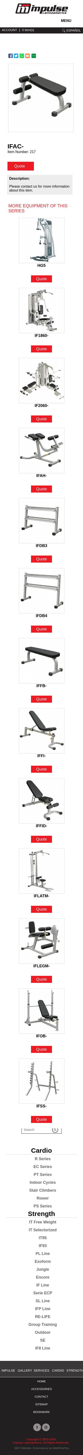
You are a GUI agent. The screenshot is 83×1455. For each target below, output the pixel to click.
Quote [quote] (19, 166)
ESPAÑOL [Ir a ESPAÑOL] (73, 30)
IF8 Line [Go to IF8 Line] (42, 1348)
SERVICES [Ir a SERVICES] (41, 1370)
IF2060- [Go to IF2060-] (41, 405)
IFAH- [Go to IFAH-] (41, 475)
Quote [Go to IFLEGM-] (41, 979)
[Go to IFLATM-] (42, 871)
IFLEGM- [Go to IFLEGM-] (41, 966)
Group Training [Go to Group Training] (43, 1324)
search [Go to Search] (63, 30)
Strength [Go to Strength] (41, 1213)
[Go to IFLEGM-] (42, 941)
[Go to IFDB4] (42, 590)
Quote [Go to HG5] (41, 279)
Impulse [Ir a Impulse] (8, 1370)
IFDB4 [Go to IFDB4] (41, 616)
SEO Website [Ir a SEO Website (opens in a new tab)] (22, 1448)
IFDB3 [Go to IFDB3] (41, 546)
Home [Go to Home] (41, 1381)
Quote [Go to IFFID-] (41, 839)
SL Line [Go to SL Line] (43, 1301)
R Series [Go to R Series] (43, 1159)
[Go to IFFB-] (42, 660)
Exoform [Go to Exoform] (43, 1261)
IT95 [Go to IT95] (43, 1238)
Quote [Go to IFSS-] (41, 1119)
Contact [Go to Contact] (41, 1396)
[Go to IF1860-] (42, 310)
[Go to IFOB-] (42, 1011)
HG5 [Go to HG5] (41, 265)
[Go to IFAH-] (42, 450)
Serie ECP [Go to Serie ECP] (42, 1293)
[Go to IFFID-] (42, 800)
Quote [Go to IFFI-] (41, 769)
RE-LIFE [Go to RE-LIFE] (42, 1316)
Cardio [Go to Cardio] (41, 1150)
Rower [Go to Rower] (43, 1198)
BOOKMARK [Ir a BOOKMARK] (41, 1412)
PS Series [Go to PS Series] (42, 1206)
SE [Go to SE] (42, 1340)
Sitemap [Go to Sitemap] (41, 1404)
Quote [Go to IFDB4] (41, 629)
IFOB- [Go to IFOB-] (41, 1036)
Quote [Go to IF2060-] (41, 419)
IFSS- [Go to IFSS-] (41, 1106)
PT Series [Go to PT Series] (43, 1174)
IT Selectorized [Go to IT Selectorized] (43, 1230)
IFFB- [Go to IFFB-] (42, 686)
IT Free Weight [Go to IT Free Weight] (42, 1222)
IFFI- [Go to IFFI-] (41, 756)
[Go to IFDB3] (42, 520)
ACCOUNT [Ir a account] (9, 30)
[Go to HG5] (42, 240)
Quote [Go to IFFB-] (41, 699)
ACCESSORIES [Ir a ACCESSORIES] (41, 1389)
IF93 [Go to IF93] (43, 1246)
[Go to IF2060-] (42, 380)
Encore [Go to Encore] (42, 1277)
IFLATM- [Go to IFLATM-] (41, 896)
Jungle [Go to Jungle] (42, 1269)
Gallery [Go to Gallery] (25, 1370)
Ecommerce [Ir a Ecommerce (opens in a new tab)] (40, 1448)
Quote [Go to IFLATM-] (41, 909)
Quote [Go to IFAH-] (41, 489)
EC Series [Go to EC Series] (42, 1167)
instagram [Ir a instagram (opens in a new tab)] (5, 22)
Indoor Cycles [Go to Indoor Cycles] (43, 1182)
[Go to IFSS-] (42, 1081)
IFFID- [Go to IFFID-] (41, 826)
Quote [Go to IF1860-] (41, 349)
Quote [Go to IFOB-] (41, 1049)
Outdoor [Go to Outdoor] (43, 1332)
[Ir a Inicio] (41, 14)
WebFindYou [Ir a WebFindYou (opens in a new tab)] (61, 1448)
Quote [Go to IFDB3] (41, 559)
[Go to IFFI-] (42, 730)
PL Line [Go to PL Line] (43, 1253)
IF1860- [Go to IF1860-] (41, 335)
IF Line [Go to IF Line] (42, 1285)
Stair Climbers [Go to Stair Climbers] (42, 1190)
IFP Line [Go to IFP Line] (42, 1309)
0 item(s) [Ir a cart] (28, 30)
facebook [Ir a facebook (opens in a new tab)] (12, 22)
